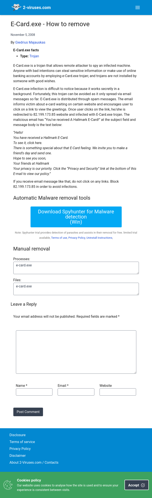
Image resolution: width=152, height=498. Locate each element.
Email (63, 386)
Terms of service (22, 442)
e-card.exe (76, 268)
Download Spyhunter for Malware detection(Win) (76, 217)
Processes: (21, 259)
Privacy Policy (76, 237)
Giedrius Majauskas (30, 42)
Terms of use (59, 237)
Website (106, 386)
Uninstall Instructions (99, 237)
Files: (17, 280)
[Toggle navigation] (137, 7)
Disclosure (17, 435)
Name (22, 386)
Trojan (34, 56)
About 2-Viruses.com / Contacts (33, 462)
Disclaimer (17, 456)
